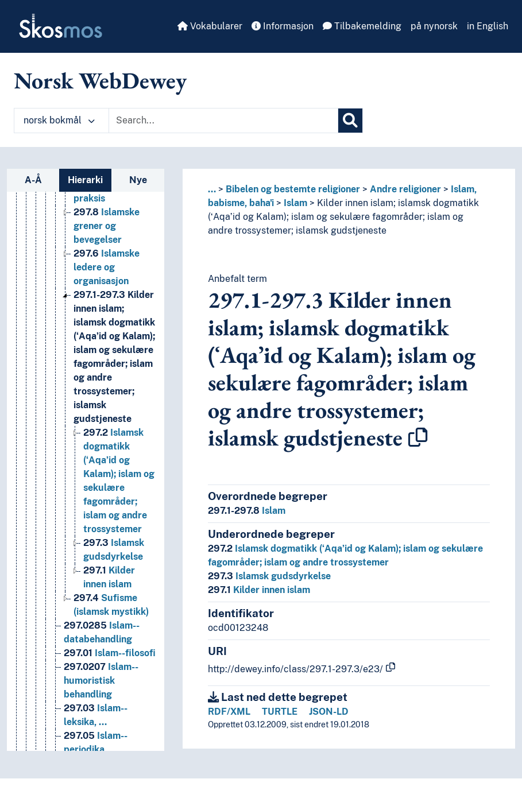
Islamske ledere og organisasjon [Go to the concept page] (107, 267)
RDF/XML (229, 711)
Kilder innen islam (259, 589)
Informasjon (283, 26)
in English (487, 26)
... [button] (212, 189)
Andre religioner (405, 189)
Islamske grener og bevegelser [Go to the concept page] (107, 226)
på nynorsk (434, 26)
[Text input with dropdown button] (223, 120)
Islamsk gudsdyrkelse (269, 576)
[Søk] (350, 120)
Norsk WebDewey (100, 80)
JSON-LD (329, 711)
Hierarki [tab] (85, 180)
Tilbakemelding (362, 26)
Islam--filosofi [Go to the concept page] (110, 653)
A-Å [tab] (33, 180)
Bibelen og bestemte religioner (293, 189)
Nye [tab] (138, 180)
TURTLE (279, 711)
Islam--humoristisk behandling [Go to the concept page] (101, 680)
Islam (295, 202)
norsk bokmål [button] (59, 120)
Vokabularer (209, 26)
